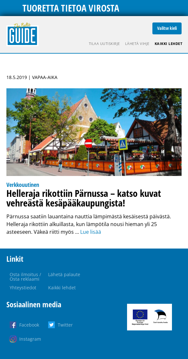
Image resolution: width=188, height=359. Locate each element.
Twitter (65, 325)
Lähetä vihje (137, 43)
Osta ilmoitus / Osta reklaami (25, 276)
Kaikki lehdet (169, 43)
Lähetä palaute (64, 274)
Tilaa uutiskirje (104, 43)
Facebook (29, 325)
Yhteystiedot (23, 288)
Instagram (30, 339)
